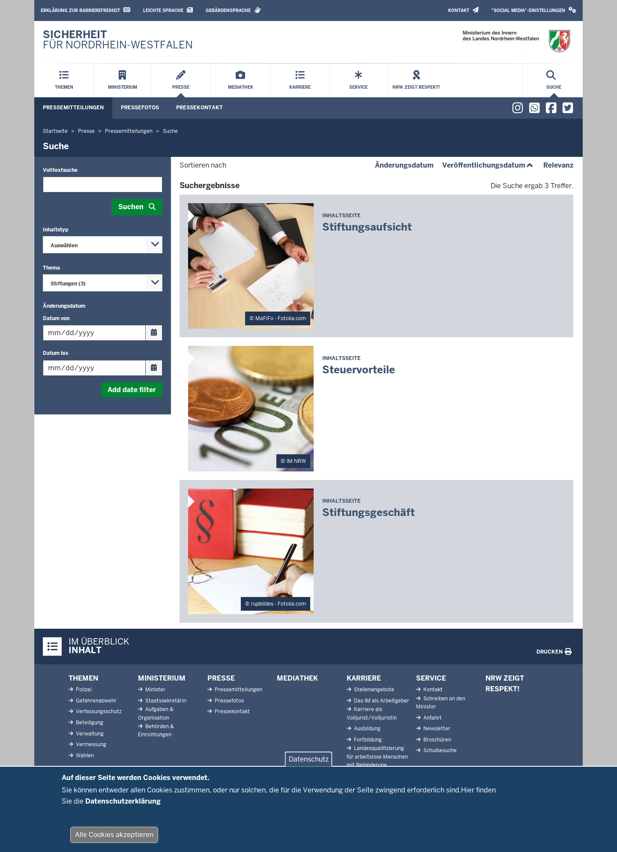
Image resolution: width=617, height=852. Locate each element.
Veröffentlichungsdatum (488, 165)
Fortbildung (367, 739)
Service (431, 678)
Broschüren (436, 739)
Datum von (56, 318)
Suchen (131, 206)
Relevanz (558, 165)
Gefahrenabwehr (96, 700)
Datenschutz (309, 763)
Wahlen (84, 755)
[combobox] (102, 244)
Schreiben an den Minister (440, 702)
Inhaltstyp (55, 229)
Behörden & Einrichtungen (156, 730)
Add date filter (132, 389)
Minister (154, 689)
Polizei (83, 689)
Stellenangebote (373, 689)
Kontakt (463, 10)
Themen (83, 678)
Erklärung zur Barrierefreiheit (85, 10)
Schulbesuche (439, 750)
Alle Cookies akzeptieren (114, 839)
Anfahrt (432, 717)
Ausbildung (366, 728)
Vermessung (90, 744)
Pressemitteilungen (73, 107)
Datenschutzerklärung (123, 805)
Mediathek (297, 678)
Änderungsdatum (64, 306)
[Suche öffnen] (554, 80)
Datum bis (55, 353)
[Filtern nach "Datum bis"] (102, 368)
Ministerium (162, 678)
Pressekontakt (199, 107)
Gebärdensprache (233, 10)
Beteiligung (89, 722)
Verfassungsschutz (98, 711)
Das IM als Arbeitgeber (381, 700)
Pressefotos (140, 107)
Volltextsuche (60, 170)
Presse (221, 678)
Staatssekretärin (165, 700)
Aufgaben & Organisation (156, 713)
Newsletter (436, 728)
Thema (51, 267)
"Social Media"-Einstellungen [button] (533, 10)
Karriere (364, 678)
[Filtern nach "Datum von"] (102, 333)
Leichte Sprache (168, 10)
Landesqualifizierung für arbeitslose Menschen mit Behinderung (377, 756)
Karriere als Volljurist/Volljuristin (372, 713)
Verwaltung (89, 733)
